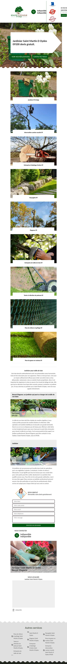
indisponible (41, 11)
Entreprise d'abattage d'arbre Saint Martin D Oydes (34, 647)
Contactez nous (40, 57)
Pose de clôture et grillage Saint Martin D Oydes (18, 636)
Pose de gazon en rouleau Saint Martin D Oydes (50, 641)
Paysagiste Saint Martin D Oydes (50, 634)
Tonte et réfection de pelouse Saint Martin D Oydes (18, 645)
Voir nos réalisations (21, 57)
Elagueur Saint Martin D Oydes (34, 639)
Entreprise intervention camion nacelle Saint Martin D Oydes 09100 (49, 650)
